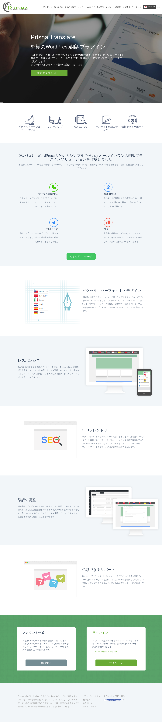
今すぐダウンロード (49, 73)
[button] (77, 100)
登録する (46, 663)
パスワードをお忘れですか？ (104, 651)
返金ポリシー (88, 703)
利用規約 (87, 700)
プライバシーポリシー (92, 696)
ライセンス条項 (89, 706)
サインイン (116, 663)
